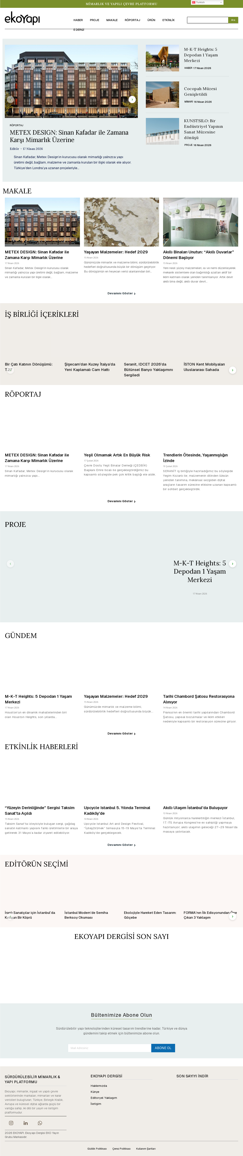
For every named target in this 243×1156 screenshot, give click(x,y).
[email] (109, 1047)
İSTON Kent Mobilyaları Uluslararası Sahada (204, 367)
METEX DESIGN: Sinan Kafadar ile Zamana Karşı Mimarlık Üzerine (69, 136)
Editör (14, 148)
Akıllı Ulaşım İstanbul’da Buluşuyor (195, 807)
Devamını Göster (122, 293)
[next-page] (132, 99)
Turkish (198, 2)
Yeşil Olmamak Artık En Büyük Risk (117, 454)
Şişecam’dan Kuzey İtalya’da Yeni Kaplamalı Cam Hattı (90, 367)
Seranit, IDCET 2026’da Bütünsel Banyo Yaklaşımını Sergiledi (148, 369)
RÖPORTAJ (16, 125)
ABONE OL (163, 1048)
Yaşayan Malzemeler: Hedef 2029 (116, 251)
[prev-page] (10, 99)
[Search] (233, 20)
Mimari (189, 101)
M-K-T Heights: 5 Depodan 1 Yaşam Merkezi (201, 55)
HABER (188, 68)
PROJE (189, 145)
